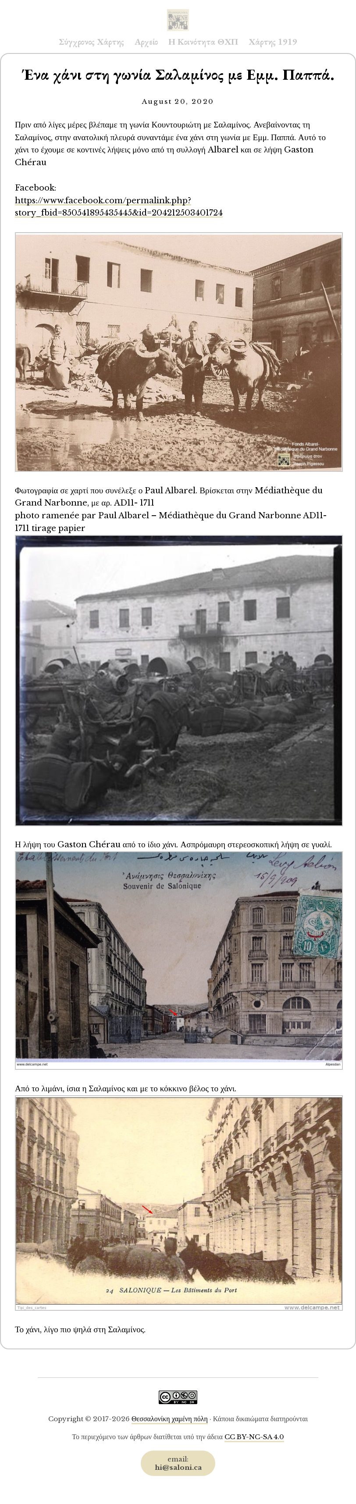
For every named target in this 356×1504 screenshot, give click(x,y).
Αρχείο (146, 41)
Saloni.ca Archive (178, 11)
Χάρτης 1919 (273, 41)
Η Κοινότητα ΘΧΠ (203, 41)
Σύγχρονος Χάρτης (91, 41)
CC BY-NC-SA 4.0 (254, 1437)
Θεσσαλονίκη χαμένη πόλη (170, 1419)
